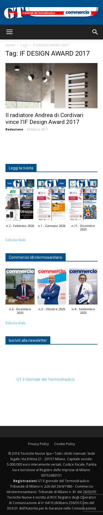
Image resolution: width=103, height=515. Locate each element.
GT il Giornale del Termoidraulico (45, 379)
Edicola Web (15, 240)
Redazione (14, 129)
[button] (95, 32)
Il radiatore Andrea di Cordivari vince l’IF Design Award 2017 (44, 118)
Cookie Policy (64, 444)
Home (10, 45)
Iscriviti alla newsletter (28, 340)
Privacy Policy (38, 444)
